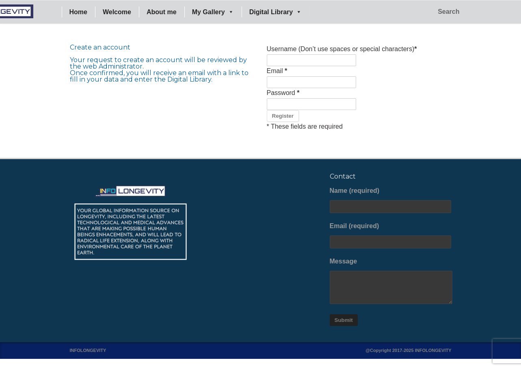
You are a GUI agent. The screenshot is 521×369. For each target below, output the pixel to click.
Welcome (117, 12)
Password (283, 92)
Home (78, 12)
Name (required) (391, 200)
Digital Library (275, 11)
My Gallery (213, 11)
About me (162, 12)
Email (277, 70)
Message (391, 281)
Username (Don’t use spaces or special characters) (342, 48)
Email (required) (391, 235)
